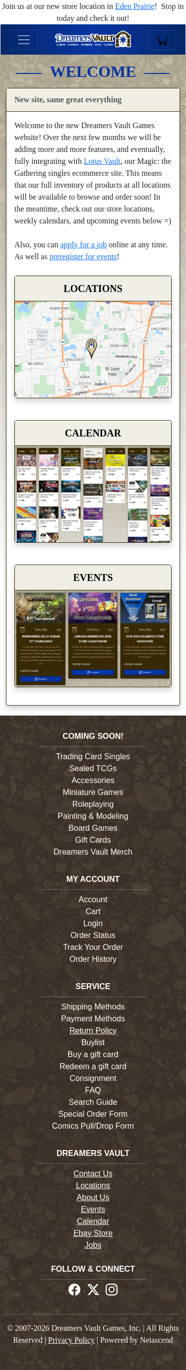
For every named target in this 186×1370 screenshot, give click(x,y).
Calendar (93, 1221)
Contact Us (93, 1173)
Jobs (93, 1245)
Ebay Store (93, 1233)
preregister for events (83, 256)
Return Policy (93, 1030)
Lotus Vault (102, 161)
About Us (93, 1197)
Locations (93, 1185)
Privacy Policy (71, 1340)
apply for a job (83, 244)
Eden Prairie (135, 6)
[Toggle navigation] (24, 40)
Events (93, 1209)
